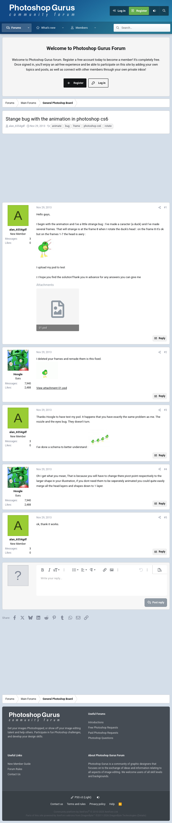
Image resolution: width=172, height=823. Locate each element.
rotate (108, 126)
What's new (48, 27)
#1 (165, 207)
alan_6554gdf (17, 126)
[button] (28, 27)
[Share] (159, 207)
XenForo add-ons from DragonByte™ (76, 815)
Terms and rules (76, 804)
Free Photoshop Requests (103, 727)
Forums (16, 27)
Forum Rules (15, 769)
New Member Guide (19, 763)
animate (56, 126)
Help (112, 804)
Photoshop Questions (100, 738)
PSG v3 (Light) (81, 797)
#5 (165, 517)
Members (82, 27)
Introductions (96, 722)
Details (141, 815)
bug (67, 126)
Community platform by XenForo (86, 811)
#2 (165, 352)
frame (76, 126)
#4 (165, 469)
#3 (165, 410)
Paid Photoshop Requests (103, 732)
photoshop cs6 (92, 126)
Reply (162, 338)
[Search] (164, 11)
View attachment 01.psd (51, 388)
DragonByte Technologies (123, 815)
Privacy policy (97, 804)
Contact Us (14, 774)
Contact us (56, 804)
